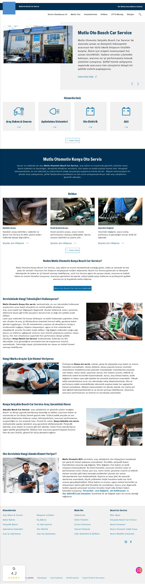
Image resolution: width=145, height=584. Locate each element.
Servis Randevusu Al (57, 14)
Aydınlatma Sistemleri (13, 529)
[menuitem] (57, 14)
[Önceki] (133, 83)
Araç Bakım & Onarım (13, 515)
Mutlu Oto (75, 14)
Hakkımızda (79, 515)
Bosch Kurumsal (117, 524)
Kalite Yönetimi (81, 520)
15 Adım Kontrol (44, 524)
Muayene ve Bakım (45, 515)
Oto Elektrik (42, 529)
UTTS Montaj (117, 14)
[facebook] (130, 542)
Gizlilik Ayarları (72, 578)
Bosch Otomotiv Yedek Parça (123, 529)
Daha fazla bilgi (85, 76)
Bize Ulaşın (115, 515)
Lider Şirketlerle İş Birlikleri (87, 534)
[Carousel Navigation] (135, 83)
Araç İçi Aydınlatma (12, 534)
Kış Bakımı (41, 520)
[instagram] (125, 542)
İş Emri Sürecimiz (82, 524)
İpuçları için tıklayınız (13, 243)
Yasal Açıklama (56, 578)
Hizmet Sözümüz (82, 529)
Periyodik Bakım (10, 524)
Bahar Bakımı (9, 520)
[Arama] (140, 14)
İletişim (130, 14)
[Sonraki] (138, 83)
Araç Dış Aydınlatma (46, 534)
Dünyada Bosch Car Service (123, 520)
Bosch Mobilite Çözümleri (122, 534)
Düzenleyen (42, 578)
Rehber (104, 14)
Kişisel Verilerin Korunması (93, 578)
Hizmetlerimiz (90, 14)
